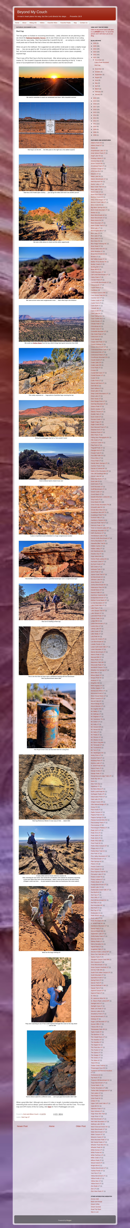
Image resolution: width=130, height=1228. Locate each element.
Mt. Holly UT (95, 724)
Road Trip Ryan (96, 1209)
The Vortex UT (95, 1058)
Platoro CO (94, 864)
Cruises (93, 370)
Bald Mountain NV (97, 181)
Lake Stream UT (96, 613)
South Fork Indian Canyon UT (100, 972)
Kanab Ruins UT (96, 590)
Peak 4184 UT (95, 835)
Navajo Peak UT (96, 773)
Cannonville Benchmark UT (100, 282)
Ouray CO (94, 807)
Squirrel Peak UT (96, 993)
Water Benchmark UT (98, 1132)
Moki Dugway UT (96, 685)
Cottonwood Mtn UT (97, 352)
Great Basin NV (96, 502)
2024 (95, 49)
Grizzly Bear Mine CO (98, 510)
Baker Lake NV (96, 176)
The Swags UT (96, 1055)
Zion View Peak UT (97, 1191)
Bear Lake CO (95, 189)
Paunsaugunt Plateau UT (99, 827)
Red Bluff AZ (95, 892)
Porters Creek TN (96, 877)
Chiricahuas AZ (96, 326)
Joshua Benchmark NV (98, 585)
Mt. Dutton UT (95, 722)
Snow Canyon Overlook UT (100, 967)
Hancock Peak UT (97, 525)
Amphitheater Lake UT (98, 150)
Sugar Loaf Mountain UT (99, 1021)
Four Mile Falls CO (97, 455)
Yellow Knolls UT (96, 1178)
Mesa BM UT (95, 672)
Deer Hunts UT (96, 399)
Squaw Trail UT (96, 988)
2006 (95, 135)
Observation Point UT (98, 797)
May (96, 83)
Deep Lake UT (95, 396)
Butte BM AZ (95, 269)
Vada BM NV (95, 1106)
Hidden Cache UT (96, 546)
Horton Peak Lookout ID (99, 559)
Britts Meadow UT (96, 251)
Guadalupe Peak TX (97, 515)
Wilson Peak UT (96, 1160)
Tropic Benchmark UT (98, 1083)
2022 (95, 54)
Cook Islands (95, 339)
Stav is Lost (94, 1212)
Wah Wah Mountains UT (99, 1121)
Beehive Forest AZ (97, 197)
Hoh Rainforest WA (97, 551)
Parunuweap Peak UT (98, 822)
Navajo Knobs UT (96, 771)
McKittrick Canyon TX (98, 667)
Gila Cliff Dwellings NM (98, 473)
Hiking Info (33, 23)
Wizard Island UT (96, 1163)
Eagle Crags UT (96, 422)
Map (75, 23)
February (98, 91)
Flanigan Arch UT (96, 450)
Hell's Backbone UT (97, 533)
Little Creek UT (96, 631)
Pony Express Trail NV (98, 871)
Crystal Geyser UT (97, 375)
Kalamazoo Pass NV (97, 587)
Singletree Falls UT (97, 949)
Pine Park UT (95, 853)
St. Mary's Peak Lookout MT (100, 1001)
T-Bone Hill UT (95, 1027)
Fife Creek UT (95, 440)
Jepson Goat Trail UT (98, 574)
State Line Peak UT (97, 1008)
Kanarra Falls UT (96, 592)
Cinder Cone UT (96, 329)
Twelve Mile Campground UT (100, 1090)
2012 (95, 121)
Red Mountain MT (96, 905)
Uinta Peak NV (95, 1098)
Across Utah (95, 1199)
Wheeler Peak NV (96, 1147)
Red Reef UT (95, 908)
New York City (95, 784)
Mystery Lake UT (96, 763)
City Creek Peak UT (97, 334)
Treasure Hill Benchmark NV (100, 1080)
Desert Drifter (95, 1204)
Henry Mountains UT (97, 541)
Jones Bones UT (96, 582)
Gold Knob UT (95, 484)
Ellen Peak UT (95, 435)
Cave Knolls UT (96, 311)
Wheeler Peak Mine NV (98, 1145)
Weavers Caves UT (97, 1137)
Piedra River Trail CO (98, 851)
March (97, 89)
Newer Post (22, 1126)
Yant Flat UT (95, 1173)
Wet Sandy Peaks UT (98, 1142)
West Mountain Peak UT (99, 1139)
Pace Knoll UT (95, 809)
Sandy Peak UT (96, 928)
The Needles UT (96, 1042)
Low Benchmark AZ (97, 641)
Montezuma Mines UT (98, 691)
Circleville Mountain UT (98, 331)
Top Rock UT (95, 1077)
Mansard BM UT (96, 657)
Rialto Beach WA (96, 915)
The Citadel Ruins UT (98, 1037)
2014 (95, 115)
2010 (95, 126)
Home (17, 23)
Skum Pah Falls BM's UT (99, 954)
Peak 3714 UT (95, 833)
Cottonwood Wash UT (98, 355)
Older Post (81, 1126)
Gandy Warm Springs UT (99, 463)
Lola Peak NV (95, 636)
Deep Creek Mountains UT (99, 393)
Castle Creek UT (96, 300)
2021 (95, 57)
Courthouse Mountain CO (99, 357)
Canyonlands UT (96, 285)
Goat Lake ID (95, 481)
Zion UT (93, 1189)
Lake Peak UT (95, 608)
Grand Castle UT (96, 492)
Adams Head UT (96, 145)
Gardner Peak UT (96, 466)
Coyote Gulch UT (96, 360)
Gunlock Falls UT (96, 517)
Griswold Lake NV (97, 507)
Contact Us (83, 23)
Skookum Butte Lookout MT (100, 952)
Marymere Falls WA (97, 662)
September (98, 74)
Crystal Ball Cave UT (98, 373)
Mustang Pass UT (96, 760)
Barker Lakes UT (96, 184)
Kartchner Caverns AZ (98, 595)
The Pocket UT (96, 1050)
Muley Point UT (96, 755)
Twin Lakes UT (96, 1093)
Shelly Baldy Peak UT (98, 936)
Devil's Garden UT (97, 409)
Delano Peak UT (96, 406)
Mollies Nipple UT (96, 688)
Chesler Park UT (96, 324)
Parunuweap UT (96, 825)
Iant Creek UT (95, 566)
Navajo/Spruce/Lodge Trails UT (101, 776)
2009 (95, 129)
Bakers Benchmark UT (98, 179)
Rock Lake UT (95, 918)
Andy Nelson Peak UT (98, 153)
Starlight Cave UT (96, 1006)
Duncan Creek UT (97, 419)
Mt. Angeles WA (96, 709)
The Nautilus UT (96, 1039)
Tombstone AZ (95, 1075)
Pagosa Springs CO (97, 817)
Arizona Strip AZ (96, 161)
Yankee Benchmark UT (98, 1168)
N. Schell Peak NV (97, 765)
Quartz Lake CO (96, 887)
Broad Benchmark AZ (98, 254)
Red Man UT (95, 902)
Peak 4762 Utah (96, 840)
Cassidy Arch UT (96, 298)
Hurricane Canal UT (97, 561)
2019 (95, 101)
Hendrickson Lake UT (98, 536)
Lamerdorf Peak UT (97, 616)
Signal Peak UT (96, 946)
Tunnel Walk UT (96, 1085)
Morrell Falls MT (96, 701)
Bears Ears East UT (97, 194)
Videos (42, 23)
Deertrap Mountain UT (98, 404)
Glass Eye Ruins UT (97, 479)
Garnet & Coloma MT (98, 468)
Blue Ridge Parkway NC (99, 243)
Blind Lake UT (95, 228)
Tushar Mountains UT (98, 1088)
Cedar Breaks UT (96, 321)
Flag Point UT (95, 445)
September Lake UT (97, 934)
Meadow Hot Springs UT (99, 670)
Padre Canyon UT (97, 812)
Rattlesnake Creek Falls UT (100, 890)
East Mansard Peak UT (98, 427)
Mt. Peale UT (95, 735)
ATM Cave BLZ (96, 171)
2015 (95, 112)
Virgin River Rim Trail (98, 1114)
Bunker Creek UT (96, 264)
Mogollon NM (95, 683)
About (24, 23)
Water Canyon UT (97, 1134)
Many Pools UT (96, 660)
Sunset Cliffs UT (96, 1024)
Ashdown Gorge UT (97, 168)
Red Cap (97, 65)
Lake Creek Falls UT (97, 605)
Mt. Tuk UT (94, 750)
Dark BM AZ (95, 386)
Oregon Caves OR (97, 802)
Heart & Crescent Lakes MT (100, 528)
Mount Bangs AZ (96, 703)
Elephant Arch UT (96, 429)
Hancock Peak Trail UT (98, 523)
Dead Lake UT (95, 391)
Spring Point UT (96, 980)
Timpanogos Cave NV (98, 1068)
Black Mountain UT (97, 223)
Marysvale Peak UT (97, 665)
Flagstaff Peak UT (97, 448)
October (98, 72)
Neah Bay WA (95, 778)
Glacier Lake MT (96, 476)
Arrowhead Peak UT (97, 166)
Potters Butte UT (96, 882)
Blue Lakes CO (96, 238)
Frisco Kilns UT (96, 458)
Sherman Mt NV (96, 939)
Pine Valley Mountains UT (99, 856)
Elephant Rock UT (97, 432)
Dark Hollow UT (96, 388)
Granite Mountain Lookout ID (100, 497)
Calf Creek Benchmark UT (99, 274)
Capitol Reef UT (96, 287)
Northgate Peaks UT (97, 794)
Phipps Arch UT (96, 848)
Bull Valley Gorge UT (97, 259)
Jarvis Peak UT (96, 572)
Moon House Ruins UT (98, 696)
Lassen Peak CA (96, 618)
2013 (95, 118)
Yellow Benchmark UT (98, 1176)
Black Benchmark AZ (98, 215)
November (98, 69)
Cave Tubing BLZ (96, 316)
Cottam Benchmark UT (98, 347)
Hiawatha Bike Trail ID (98, 543)
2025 (95, 46)
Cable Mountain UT (97, 272)
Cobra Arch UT (96, 336)
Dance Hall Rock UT (97, 383)
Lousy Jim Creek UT (97, 639)
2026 (95, 43)
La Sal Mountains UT (98, 603)
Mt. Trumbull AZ (96, 747)
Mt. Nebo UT (95, 732)
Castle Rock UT (96, 303)
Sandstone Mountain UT (99, 926)
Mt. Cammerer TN (97, 719)
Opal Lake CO (95, 799)
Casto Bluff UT (95, 305)
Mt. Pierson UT (96, 737)
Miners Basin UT (96, 675)
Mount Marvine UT (97, 706)
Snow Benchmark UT (98, 964)
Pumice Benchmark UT (98, 884)
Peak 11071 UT (96, 830)
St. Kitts (93, 996)
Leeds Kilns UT (96, 626)
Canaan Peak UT (96, 280)
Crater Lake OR (96, 365)
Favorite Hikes (52, 23)
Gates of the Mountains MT (100, 471)
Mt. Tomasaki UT (96, 745)
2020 (95, 98)
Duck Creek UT (96, 417)
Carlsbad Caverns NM (98, 292)
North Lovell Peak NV (98, 791)
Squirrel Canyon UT (97, 990)
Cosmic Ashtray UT (97, 344)
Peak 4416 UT (95, 838)
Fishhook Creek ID (97, 442)
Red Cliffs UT (95, 897)
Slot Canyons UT (96, 962)
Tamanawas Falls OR (98, 1029)
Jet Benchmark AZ (97, 577)
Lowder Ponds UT (97, 644)
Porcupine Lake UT (97, 874)
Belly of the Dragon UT (98, 200)
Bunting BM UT (96, 267)
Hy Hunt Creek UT (97, 564)
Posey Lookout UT (97, 879)
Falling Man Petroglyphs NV (100, 437)
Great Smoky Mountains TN (100, 504)
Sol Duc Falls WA (96, 970)
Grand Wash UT (96, 494)
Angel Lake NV (96, 156)
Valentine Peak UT (97, 1108)
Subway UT (94, 1019)
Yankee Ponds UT (97, 1170)
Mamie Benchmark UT (98, 652)
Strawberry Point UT (97, 1014)
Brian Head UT (96, 246)
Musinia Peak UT (96, 758)
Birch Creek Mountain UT (99, 210)
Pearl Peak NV (95, 843)
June (97, 80)
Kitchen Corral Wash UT (99, 600)
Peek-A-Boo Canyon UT (99, 846)
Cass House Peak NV (98, 295)
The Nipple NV (95, 1045)
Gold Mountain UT (97, 486)
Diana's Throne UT (97, 411)
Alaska (93, 148)
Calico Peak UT (96, 277)
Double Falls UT (96, 414)
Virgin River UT (96, 1116)
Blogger (68, 1220)
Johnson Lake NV (96, 579)
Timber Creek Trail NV (98, 1065)
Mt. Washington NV (97, 753)
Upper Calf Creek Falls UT (99, 1103)
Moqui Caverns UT (97, 698)
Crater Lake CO (96, 362)
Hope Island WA (96, 556)
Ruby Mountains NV (97, 921)
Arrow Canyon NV (97, 163)
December (98, 60)
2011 (95, 124)
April (96, 86)
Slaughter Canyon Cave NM (100, 959)
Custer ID (94, 378)
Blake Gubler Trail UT (98, 225)
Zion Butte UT (95, 1186)
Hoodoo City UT (96, 554)
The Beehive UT (96, 1034)
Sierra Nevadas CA (97, 944)
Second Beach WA (97, 931)
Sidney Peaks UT (96, 941)
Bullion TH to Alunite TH (98, 262)
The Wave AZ (95, 1060)
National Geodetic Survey (36, 38)
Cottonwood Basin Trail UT (99, 349)
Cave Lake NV (95, 313)
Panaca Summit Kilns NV (99, 820)
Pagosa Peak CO (96, 815)
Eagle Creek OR (96, 424)
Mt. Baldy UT (95, 711)
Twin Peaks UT (96, 1095)
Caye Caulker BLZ (97, 318)
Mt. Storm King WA (97, 742)
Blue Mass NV (95, 241)
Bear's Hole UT (96, 192)
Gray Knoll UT (95, 499)
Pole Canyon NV (96, 869)
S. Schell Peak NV (97, 923)
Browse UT (94, 256)
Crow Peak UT (95, 367)
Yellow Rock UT (96, 1183)
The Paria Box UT (96, 1047)
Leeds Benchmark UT (98, 623)
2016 (95, 109)
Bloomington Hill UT (97, 230)
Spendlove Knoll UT (97, 977)
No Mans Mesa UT (97, 789)
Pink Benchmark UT (97, 859)
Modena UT (95, 680)
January (98, 94)
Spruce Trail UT (96, 983)
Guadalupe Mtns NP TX (98, 512)
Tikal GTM (94, 1063)
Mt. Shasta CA (95, 740)
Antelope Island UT (97, 158)
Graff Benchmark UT (97, 489)
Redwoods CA (95, 913)
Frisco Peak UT (96, 461)
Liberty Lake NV (96, 628)
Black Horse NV (96, 220)
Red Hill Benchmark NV (98, 900)
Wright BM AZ (95, 1165)
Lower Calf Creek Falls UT (99, 647)
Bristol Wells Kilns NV (98, 249)
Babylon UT (95, 174)
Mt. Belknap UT (96, 714)
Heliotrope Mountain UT (98, 530)
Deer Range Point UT (98, 401)
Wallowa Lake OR (97, 1124)
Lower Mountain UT (97, 649)
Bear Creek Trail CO (97, 187)
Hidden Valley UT (96, 548)
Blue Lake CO (95, 233)
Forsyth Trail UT (96, 453)
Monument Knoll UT (97, 693)
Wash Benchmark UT (98, 1129)
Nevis (93, 781)
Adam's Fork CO (96, 143)
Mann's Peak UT (96, 654)
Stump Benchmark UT (98, 1016)
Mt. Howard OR (96, 727)
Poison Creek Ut (96, 866)
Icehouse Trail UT (96, 569)
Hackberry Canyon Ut (98, 520)
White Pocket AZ (96, 1152)
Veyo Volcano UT (96, 1111)
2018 (95, 104)
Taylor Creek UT (96, 1032)
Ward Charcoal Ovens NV (99, 1127)
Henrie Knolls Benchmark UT (100, 538)
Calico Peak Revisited (102, 62)
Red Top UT (95, 910)
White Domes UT (96, 1150)
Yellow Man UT (96, 1181)
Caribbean (94, 290)
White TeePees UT (97, 1155)
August (97, 77)
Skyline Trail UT (96, 957)
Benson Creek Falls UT (98, 202)
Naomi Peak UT (96, 768)
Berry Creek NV (96, 205)
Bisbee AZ (94, 212)
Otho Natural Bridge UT (98, 804)
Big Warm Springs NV (98, 207)
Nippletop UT (95, 786)
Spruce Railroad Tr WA (98, 985)
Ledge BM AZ (95, 621)
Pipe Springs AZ (96, 861)
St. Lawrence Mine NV (98, 998)
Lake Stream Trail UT (98, 610)
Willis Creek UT (96, 1157)
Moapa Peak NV (96, 678)
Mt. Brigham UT (96, 716)
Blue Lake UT (95, 236)
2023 (95, 52)
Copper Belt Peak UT (98, 342)
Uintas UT (94, 1101)
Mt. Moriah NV (95, 729)
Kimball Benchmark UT (98, 598)
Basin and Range (96, 1201)
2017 (95, 106)
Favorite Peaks (65, 23)
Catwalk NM (95, 308)
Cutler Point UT (96, 380)
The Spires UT (95, 1052)
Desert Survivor (96, 1207)
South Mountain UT (97, 975)
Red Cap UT (25, 1117)
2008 (95, 132)
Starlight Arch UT (96, 1003)
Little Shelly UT (96, 634)
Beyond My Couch (32, 12)
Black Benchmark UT (98, 218)
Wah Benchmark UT (97, 1119)
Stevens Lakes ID (96, 1011)
